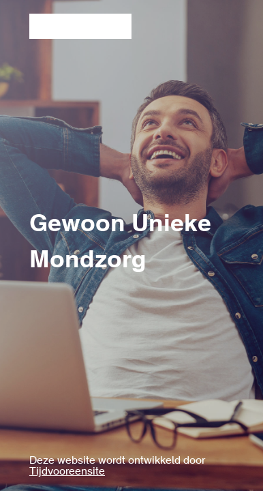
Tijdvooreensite (67, 471)
